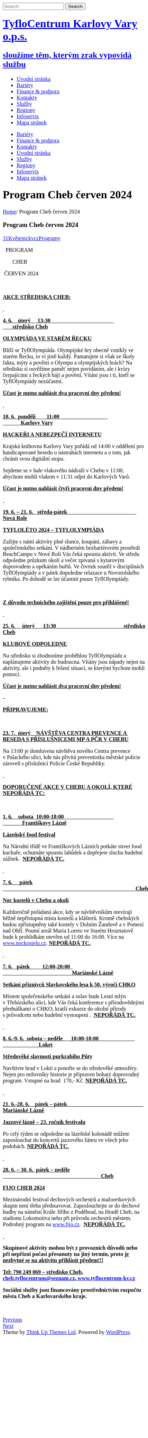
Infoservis (28, 171)
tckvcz (31, 238)
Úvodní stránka (33, 79)
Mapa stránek (32, 178)
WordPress (118, 1332)
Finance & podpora (38, 140)
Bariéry (25, 134)
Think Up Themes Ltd (50, 1332)
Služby (24, 159)
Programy (50, 238)
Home (9, 212)
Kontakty (27, 147)
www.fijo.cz (66, 1224)
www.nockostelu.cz (24, 943)
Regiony (26, 165)
